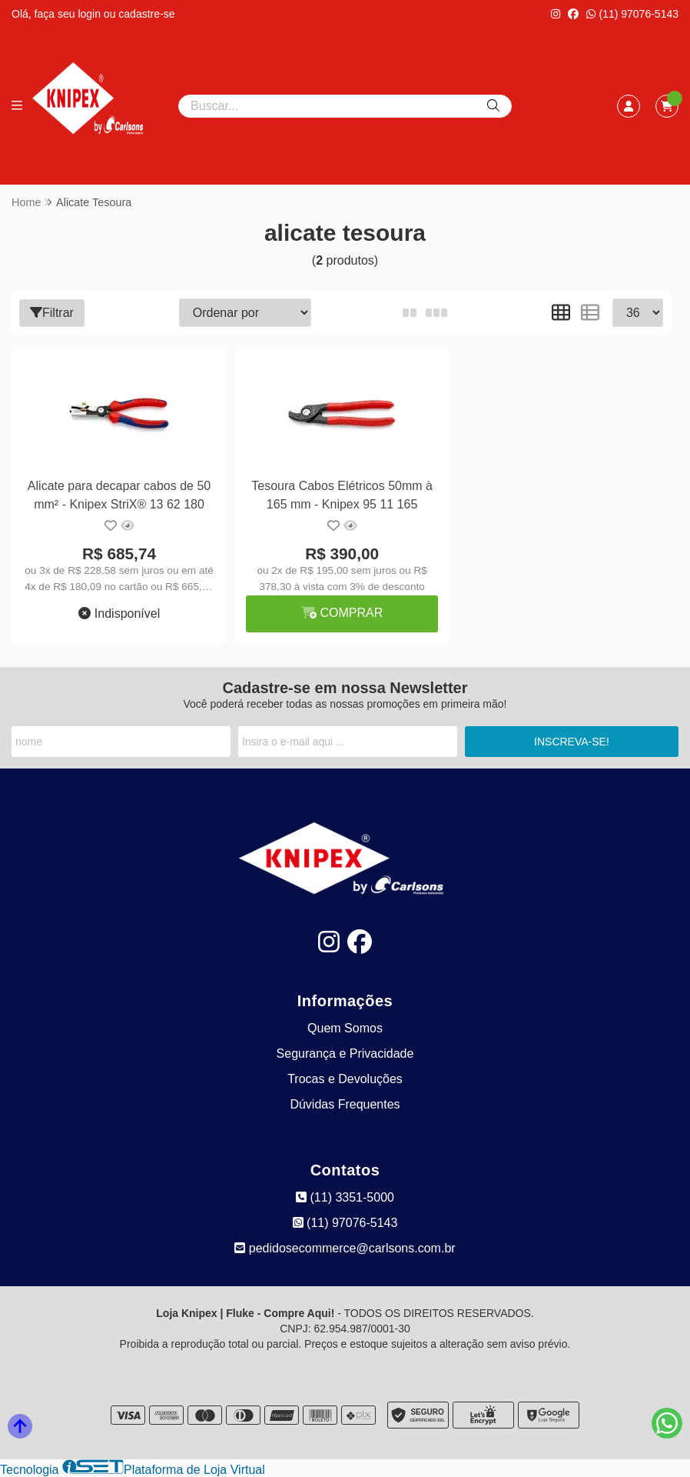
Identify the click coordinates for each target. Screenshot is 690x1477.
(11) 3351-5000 (345, 1197)
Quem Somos (345, 1028)
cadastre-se (146, 14)
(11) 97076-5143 (632, 14)
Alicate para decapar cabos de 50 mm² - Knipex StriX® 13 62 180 (118, 495)
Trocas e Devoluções (345, 1078)
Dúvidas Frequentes (345, 1104)
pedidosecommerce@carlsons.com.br (344, 1248)
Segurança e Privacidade (345, 1053)
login (90, 14)
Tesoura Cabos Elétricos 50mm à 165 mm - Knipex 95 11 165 (341, 495)
